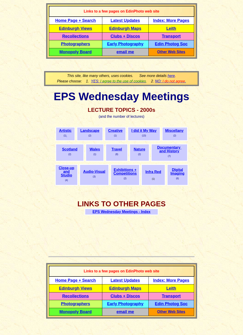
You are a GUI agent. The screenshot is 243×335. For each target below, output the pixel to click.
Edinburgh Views (75, 28)
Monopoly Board (75, 52)
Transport (171, 36)
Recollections (75, 36)
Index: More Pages (171, 20)
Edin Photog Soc (171, 44)
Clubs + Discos (125, 36)
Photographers (75, 44)
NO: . (170, 81)
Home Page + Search (75, 20)
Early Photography (125, 44)
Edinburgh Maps (125, 28)
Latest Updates (125, 20)
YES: (118, 81)
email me (125, 52)
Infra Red (153, 172)
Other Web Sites (171, 52)
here (171, 76)
